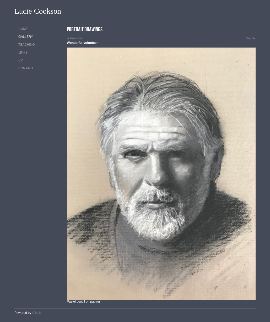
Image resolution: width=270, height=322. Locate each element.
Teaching (26, 44)
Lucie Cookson (37, 11)
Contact (26, 68)
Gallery (25, 37)
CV (20, 60)
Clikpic (37, 313)
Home (23, 29)
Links (23, 52)
